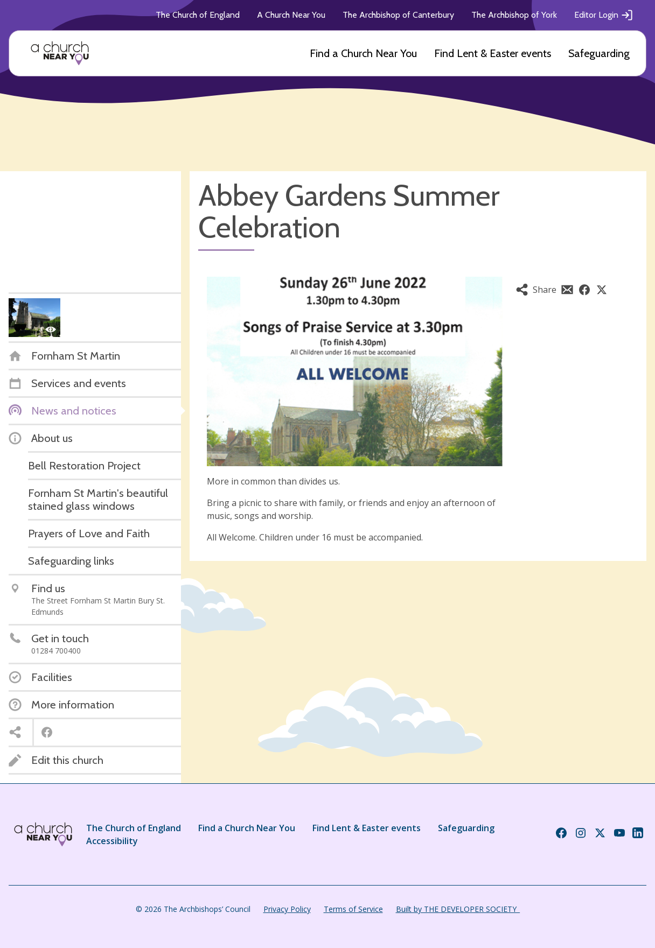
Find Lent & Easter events (492, 53)
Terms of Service (353, 909)
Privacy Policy (287, 909)
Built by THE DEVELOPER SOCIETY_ (458, 909)
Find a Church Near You (363, 53)
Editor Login (603, 15)
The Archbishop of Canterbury (398, 15)
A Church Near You (291, 15)
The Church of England (198, 15)
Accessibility (112, 841)
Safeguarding (599, 53)
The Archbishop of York (514, 15)
